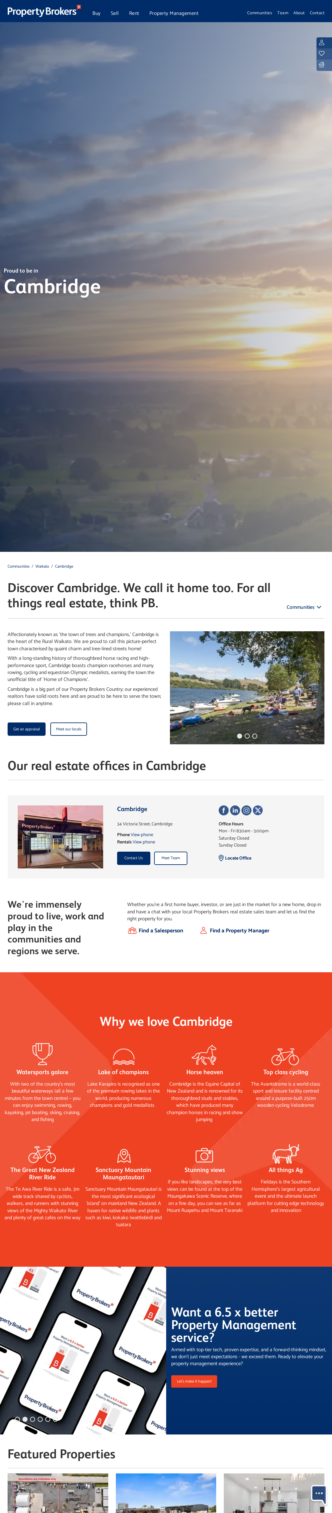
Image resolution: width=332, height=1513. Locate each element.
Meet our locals (68, 729)
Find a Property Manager (239, 931)
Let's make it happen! (194, 1381)
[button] (239, 736)
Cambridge (64, 566)
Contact (317, 12)
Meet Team (170, 858)
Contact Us (133, 858)
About (299, 12)
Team (282, 12)
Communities (259, 12)
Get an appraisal (26, 729)
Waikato (42, 566)
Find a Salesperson (161, 931)
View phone (142, 835)
